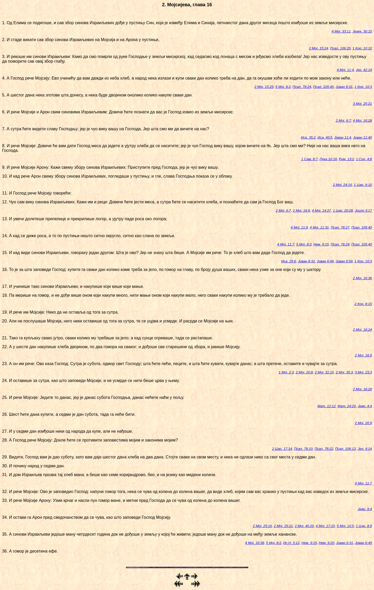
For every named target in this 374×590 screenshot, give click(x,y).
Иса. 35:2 (308, 137)
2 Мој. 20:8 (304, 372)
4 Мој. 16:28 (362, 120)
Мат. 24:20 (347, 406)
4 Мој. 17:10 (325, 526)
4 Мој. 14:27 (321, 210)
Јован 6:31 (344, 87)
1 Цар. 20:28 (343, 210)
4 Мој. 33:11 (341, 31)
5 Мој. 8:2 (283, 87)
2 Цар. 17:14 (282, 449)
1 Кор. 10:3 (363, 87)
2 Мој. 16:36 (362, 278)
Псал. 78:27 (340, 227)
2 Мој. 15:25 (264, 87)
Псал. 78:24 (301, 87)
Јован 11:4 (342, 137)
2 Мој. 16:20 (362, 389)
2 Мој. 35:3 (344, 372)
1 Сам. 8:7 (309, 159)
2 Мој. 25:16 (262, 526)
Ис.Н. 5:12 (291, 543)
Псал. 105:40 (323, 87)
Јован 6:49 (325, 261)
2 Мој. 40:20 (304, 526)
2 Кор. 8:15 (363, 304)
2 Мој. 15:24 (318, 48)
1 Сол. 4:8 (364, 159)
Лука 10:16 (328, 159)
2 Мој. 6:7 (343, 120)
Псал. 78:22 (324, 449)
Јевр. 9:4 (365, 509)
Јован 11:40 (362, 137)
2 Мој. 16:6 (301, 210)
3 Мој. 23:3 (363, 372)
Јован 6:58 (344, 261)
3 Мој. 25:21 (362, 104)
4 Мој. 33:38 (254, 543)
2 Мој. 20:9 (363, 423)
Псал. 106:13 (345, 449)
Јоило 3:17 (363, 210)
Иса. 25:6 (288, 261)
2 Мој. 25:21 (283, 526)
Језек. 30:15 (362, 31)
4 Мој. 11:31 (319, 227)
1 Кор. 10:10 (362, 48)
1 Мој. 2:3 (286, 372)
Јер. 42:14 (364, 70)
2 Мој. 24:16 (342, 185)
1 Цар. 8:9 (364, 526)
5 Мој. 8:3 (304, 244)
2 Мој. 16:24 (362, 330)
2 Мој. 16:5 (363, 355)
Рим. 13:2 (346, 159)
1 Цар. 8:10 (363, 185)
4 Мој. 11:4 (345, 70)
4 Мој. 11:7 (285, 244)
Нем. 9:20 (326, 543)
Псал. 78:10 (303, 449)
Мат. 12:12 (326, 406)
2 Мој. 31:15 (324, 372)
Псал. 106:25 (340, 48)
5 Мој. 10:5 (345, 526)
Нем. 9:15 (321, 244)
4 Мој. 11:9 (299, 227)
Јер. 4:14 (365, 449)
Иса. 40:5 (325, 137)
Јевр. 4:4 (365, 406)
